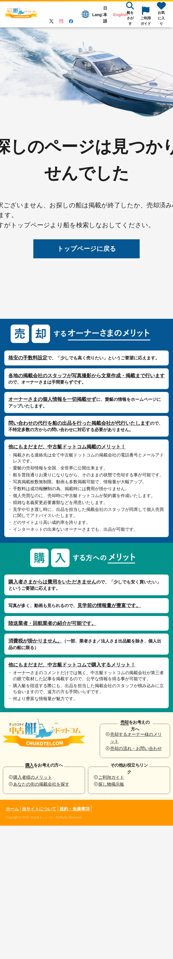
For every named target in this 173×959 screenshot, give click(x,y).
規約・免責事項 (74, 808)
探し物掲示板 (111, 784)
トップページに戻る (86, 248)
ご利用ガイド (111, 777)
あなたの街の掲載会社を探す (41, 784)
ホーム (12, 808)
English (120, 14)
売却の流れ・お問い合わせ (136, 748)
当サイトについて (39, 808)
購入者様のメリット (32, 777)
